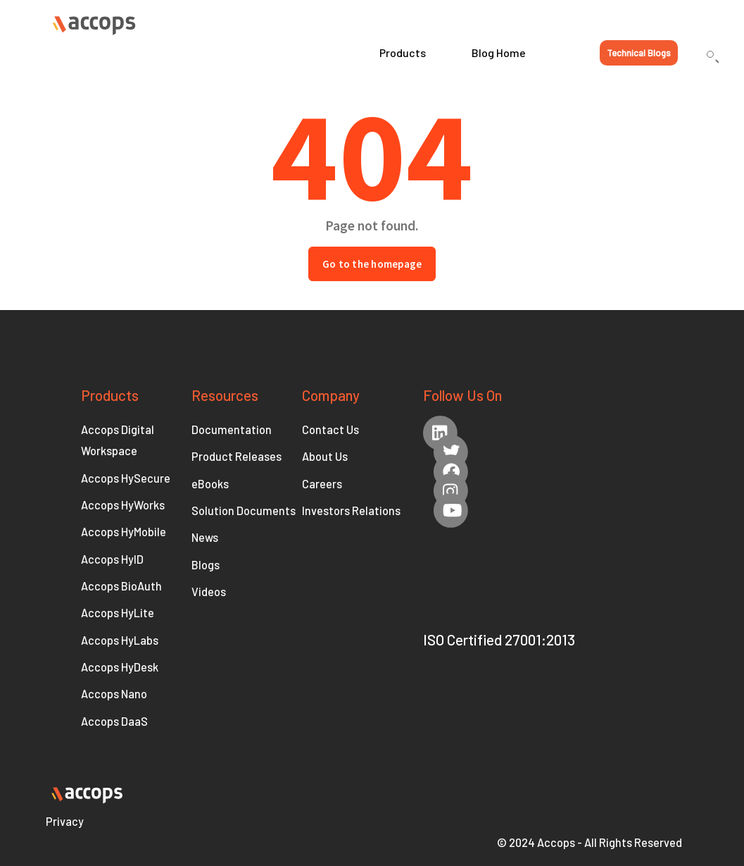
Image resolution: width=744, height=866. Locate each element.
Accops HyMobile (123, 531)
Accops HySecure (125, 478)
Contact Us (330, 429)
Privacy (65, 821)
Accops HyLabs (119, 640)
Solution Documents (243, 510)
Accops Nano (114, 693)
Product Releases (236, 456)
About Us (325, 456)
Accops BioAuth (121, 586)
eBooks (210, 483)
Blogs (205, 564)
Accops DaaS (114, 721)
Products (402, 52)
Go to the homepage (372, 264)
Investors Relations (351, 510)
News (204, 537)
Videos (208, 591)
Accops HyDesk (119, 667)
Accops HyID (112, 559)
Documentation (231, 429)
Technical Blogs (639, 52)
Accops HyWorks (123, 505)
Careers (322, 483)
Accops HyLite (117, 612)
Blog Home (499, 52)
